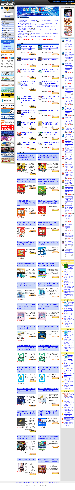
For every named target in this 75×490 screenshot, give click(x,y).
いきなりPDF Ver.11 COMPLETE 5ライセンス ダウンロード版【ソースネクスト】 (69, 55)
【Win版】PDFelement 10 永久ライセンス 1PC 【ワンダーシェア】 (47, 413)
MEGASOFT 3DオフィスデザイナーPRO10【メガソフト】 (50, 71)
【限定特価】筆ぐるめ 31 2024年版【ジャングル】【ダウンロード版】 (48, 157)
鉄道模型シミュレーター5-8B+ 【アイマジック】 (69, 283)
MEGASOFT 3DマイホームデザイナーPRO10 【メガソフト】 (28, 83)
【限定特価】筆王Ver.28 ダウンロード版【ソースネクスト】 (26, 203)
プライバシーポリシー (41, 482)
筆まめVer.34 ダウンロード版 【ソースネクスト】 (69, 182)
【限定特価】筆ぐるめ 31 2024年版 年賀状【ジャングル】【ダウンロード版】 (25, 157)
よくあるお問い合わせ (7, 48)
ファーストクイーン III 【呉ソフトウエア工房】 (69, 273)
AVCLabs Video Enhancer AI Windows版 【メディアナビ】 (28, 59)
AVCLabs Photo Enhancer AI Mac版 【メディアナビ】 (69, 243)
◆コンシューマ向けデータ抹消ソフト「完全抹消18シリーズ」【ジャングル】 (37, 36)
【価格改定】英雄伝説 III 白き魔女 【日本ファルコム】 (69, 288)
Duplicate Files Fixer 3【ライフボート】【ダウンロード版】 (26, 391)
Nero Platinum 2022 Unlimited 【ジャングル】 (68, 365)
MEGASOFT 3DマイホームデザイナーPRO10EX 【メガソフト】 (26, 413)
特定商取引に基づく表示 (29, 482)
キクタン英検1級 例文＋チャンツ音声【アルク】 (69, 320)
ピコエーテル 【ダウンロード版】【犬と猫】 (69, 278)
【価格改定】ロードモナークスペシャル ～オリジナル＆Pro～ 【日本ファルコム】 (69, 294)
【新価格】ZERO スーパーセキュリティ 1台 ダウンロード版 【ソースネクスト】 (26, 348)
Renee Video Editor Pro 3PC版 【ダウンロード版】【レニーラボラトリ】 (48, 306)
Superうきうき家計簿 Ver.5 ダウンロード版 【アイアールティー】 (69, 396)
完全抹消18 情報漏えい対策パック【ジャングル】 (69, 130)
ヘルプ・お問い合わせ (53, 482)
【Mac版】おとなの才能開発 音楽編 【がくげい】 (68, 424)
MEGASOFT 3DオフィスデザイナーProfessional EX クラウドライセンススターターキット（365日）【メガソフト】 (50, 85)
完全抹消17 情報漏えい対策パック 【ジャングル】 (68, 387)
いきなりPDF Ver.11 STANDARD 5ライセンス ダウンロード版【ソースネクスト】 (69, 100)
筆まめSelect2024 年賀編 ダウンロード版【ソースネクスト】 (26, 244)
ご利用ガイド (7, 46)
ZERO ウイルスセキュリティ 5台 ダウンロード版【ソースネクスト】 (48, 369)
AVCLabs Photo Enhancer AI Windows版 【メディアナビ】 (50, 59)
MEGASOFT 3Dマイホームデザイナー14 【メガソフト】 (28, 71)
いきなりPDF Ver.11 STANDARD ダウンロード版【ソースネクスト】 (28, 48)
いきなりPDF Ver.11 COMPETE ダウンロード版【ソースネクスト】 (50, 48)
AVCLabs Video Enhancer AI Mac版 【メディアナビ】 (69, 235)
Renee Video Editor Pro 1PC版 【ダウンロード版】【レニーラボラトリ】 (26, 306)
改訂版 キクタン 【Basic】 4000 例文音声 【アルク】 (68, 315)
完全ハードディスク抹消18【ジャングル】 (69, 136)
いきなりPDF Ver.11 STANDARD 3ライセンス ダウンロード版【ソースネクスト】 (69, 120)
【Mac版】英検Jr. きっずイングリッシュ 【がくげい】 (69, 325)
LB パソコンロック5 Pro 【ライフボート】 (69, 370)
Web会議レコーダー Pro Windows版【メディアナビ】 (28, 112)
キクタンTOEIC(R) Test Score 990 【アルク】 (68, 310)
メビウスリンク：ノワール (25, 460)
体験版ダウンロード (7, 43)
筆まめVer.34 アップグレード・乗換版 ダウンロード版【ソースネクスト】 (48, 181)
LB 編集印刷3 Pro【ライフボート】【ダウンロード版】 (69, 415)
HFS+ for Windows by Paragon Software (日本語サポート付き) (68, 358)
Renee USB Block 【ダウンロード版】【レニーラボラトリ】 (26, 285)
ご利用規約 (19, 482)
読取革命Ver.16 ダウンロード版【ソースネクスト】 (69, 378)
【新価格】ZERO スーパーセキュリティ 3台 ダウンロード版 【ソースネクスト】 (48, 348)
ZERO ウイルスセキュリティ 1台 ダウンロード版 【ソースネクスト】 (26, 369)
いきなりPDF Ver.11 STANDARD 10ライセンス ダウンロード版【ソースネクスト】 (69, 89)
